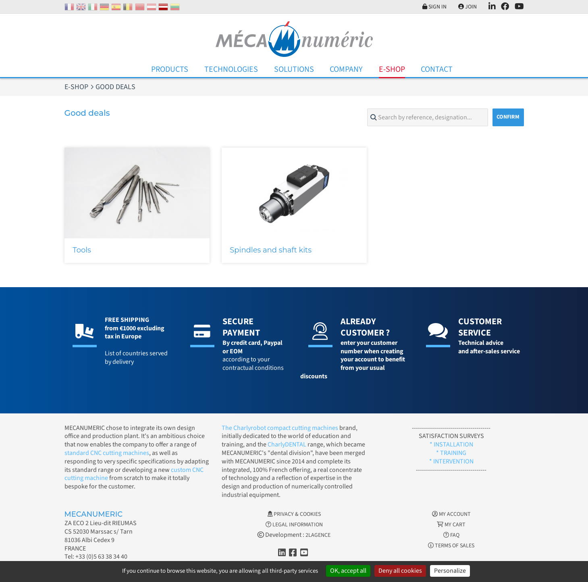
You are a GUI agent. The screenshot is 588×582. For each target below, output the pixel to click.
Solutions (294, 69)
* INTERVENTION (451, 461)
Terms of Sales (451, 546)
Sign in (434, 7)
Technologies (231, 69)
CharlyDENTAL (288, 444)
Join (467, 7)
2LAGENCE (317, 535)
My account (451, 514)
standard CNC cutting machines (106, 452)
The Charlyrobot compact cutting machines (280, 427)
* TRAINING (451, 452)
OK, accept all (348, 570)
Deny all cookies (400, 570)
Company (346, 69)
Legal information (294, 525)
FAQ (451, 535)
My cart (451, 525)
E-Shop (392, 69)
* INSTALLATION (451, 444)
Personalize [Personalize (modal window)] (450, 570)
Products (169, 69)
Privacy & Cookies (294, 514)
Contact (437, 69)
